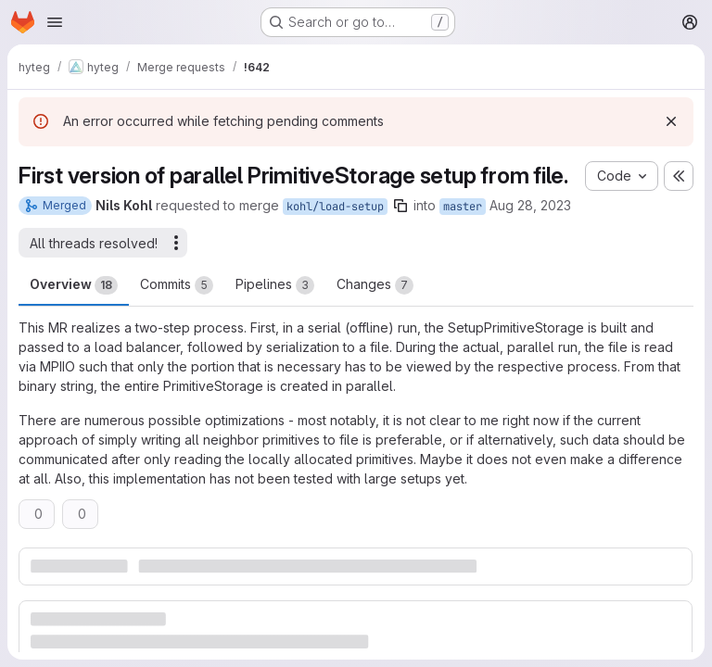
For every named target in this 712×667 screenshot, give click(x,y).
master (462, 206)
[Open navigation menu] (55, 22)
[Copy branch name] (400, 206)
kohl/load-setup (335, 206)
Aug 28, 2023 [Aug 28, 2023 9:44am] (530, 205)
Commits (176, 285)
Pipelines (274, 285)
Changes (375, 285)
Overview (74, 285)
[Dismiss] (671, 121)
